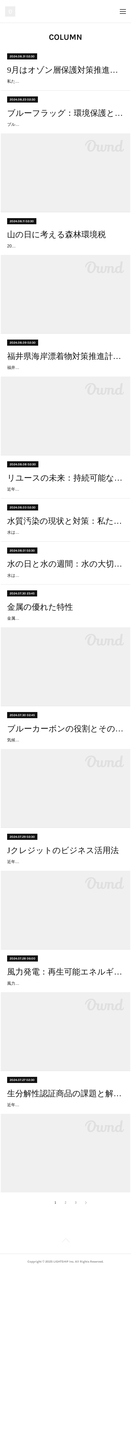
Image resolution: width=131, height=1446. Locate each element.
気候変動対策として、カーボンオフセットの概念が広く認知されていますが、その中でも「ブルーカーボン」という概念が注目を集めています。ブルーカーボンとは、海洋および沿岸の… (64, 865)
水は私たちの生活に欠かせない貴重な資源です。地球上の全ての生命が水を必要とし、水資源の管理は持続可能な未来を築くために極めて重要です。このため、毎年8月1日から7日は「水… (65, 670)
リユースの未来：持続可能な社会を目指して (65, 536)
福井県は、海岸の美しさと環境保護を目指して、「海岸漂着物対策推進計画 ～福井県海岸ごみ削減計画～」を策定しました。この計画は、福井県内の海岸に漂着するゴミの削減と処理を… (64, 419)
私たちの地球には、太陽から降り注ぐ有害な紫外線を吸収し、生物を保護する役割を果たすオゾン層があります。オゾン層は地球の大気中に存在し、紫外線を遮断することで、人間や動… (64, 88)
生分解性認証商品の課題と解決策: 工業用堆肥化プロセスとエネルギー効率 (65, 1255)
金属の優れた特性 (40, 709)
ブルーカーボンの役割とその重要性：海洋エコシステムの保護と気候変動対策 (65, 846)
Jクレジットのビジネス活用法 (63, 982)
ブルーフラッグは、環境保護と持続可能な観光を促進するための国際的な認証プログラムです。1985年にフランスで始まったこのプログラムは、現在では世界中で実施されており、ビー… (64, 146)
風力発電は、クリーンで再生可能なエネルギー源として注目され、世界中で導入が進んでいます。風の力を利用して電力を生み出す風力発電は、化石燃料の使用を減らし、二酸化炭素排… (64, 1137)
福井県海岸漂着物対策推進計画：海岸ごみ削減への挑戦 (65, 400)
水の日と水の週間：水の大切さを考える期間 (65, 652)
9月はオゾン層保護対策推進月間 (65, 69)
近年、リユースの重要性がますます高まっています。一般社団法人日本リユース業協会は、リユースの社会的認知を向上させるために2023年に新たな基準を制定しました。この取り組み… (64, 555)
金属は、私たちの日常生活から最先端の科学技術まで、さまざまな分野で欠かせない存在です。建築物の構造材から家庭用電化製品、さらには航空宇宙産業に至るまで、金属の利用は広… (64, 728)
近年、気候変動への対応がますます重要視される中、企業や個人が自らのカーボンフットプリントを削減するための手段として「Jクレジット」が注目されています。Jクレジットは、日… (64, 1001)
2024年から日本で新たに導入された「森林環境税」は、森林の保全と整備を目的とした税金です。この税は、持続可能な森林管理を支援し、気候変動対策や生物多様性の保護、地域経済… (64, 282)
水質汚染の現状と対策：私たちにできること (65, 594)
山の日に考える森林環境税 (56, 264)
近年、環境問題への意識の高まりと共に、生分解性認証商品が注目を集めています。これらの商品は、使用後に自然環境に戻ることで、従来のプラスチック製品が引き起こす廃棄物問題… (64, 1273)
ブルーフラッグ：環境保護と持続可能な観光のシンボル (65, 127)
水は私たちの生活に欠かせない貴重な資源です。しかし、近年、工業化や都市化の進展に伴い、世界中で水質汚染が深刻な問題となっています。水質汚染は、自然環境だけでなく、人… (64, 613)
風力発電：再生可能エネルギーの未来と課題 (65, 1118)
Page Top (65, 1417)
